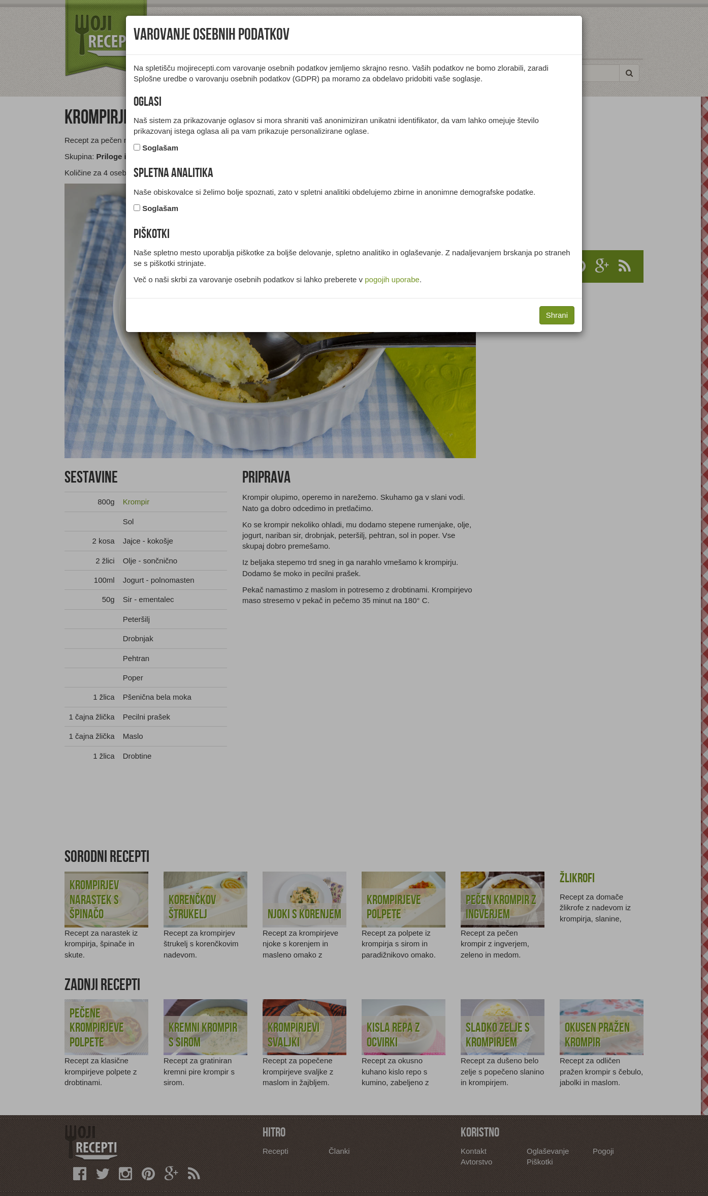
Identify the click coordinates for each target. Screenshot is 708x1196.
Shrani (557, 315)
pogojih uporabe (392, 279)
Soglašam (160, 147)
